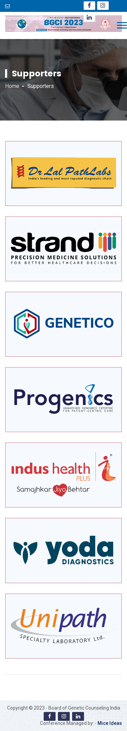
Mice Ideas (110, 723)
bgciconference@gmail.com (35, 18)
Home (12, 86)
